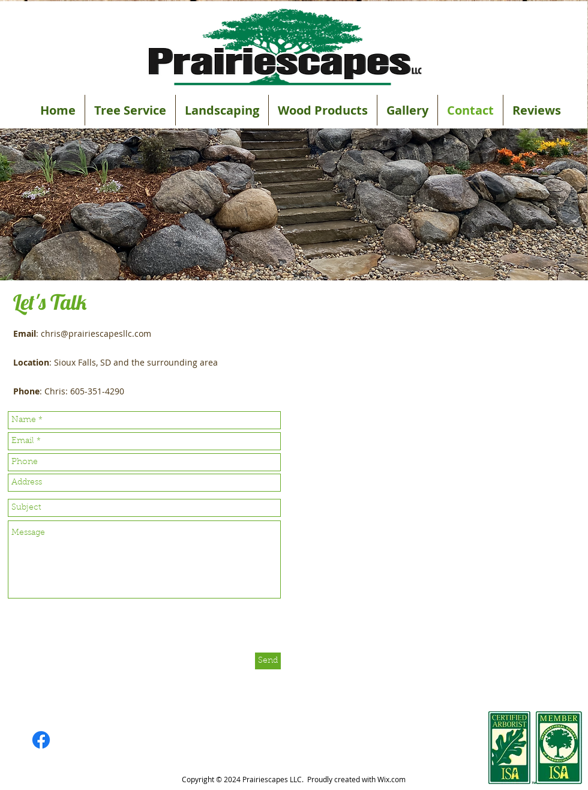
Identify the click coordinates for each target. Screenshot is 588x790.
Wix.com (391, 779)
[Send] (268, 661)
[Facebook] (41, 740)
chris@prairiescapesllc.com (96, 333)
